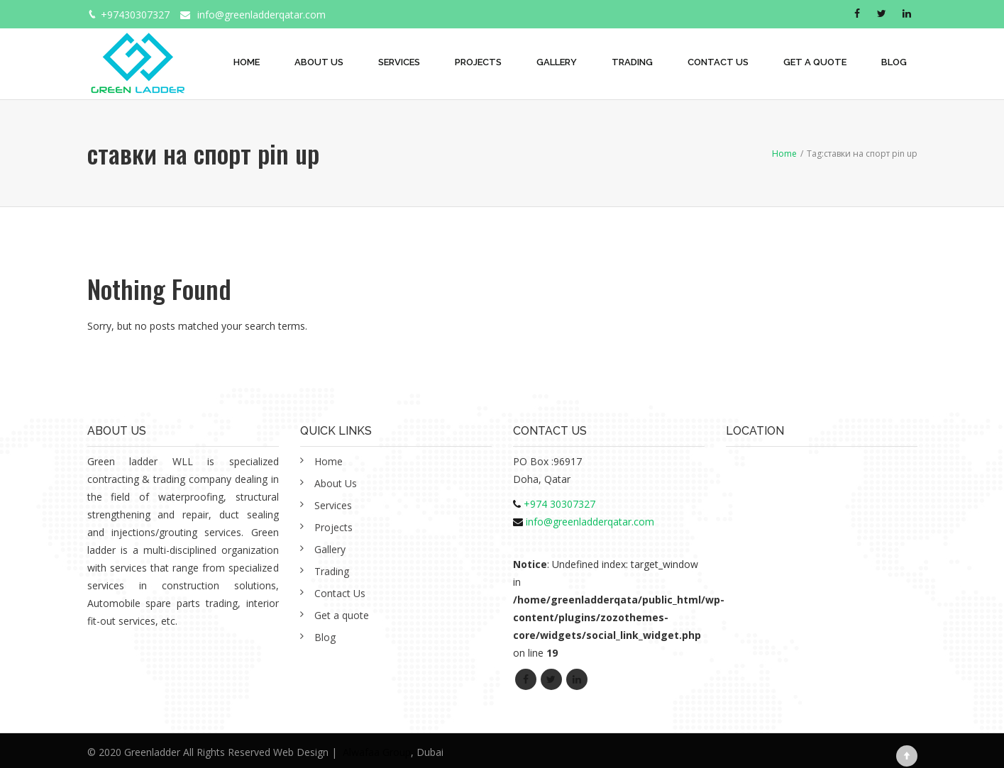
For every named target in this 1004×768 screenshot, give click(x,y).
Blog (894, 62)
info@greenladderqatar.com (261, 14)
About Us (318, 62)
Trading (632, 62)
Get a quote (814, 62)
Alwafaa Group (377, 752)
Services (399, 62)
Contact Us (718, 62)
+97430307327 (135, 14)
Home (246, 62)
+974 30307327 (559, 504)
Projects (478, 62)
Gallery (556, 62)
